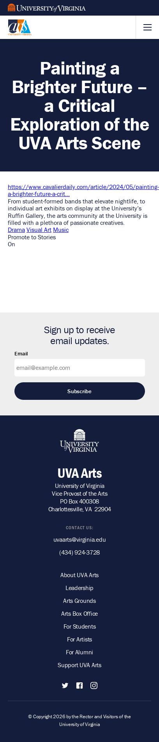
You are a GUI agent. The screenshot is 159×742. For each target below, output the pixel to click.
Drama (16, 229)
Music (61, 229)
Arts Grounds (79, 600)
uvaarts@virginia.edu (79, 539)
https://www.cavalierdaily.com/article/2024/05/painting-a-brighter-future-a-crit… (83, 190)
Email (21, 353)
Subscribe (79, 391)
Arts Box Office (79, 613)
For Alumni (79, 652)
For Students (80, 626)
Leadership (79, 588)
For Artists (79, 639)
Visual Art (38, 229)
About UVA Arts (79, 575)
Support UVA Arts (79, 665)
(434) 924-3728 (79, 552)
